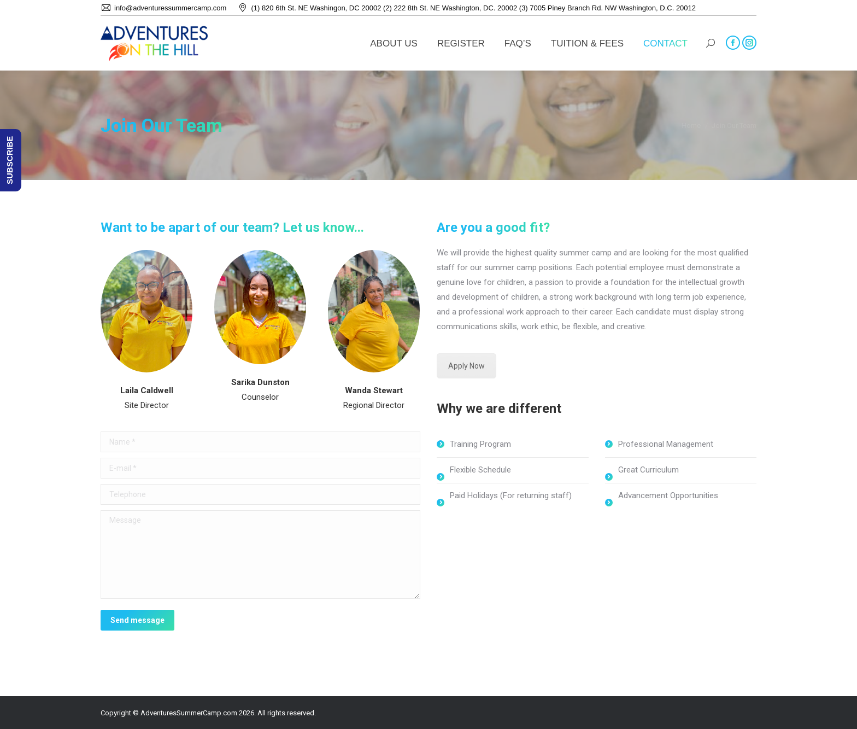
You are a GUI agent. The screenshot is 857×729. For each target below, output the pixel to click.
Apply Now (466, 365)
